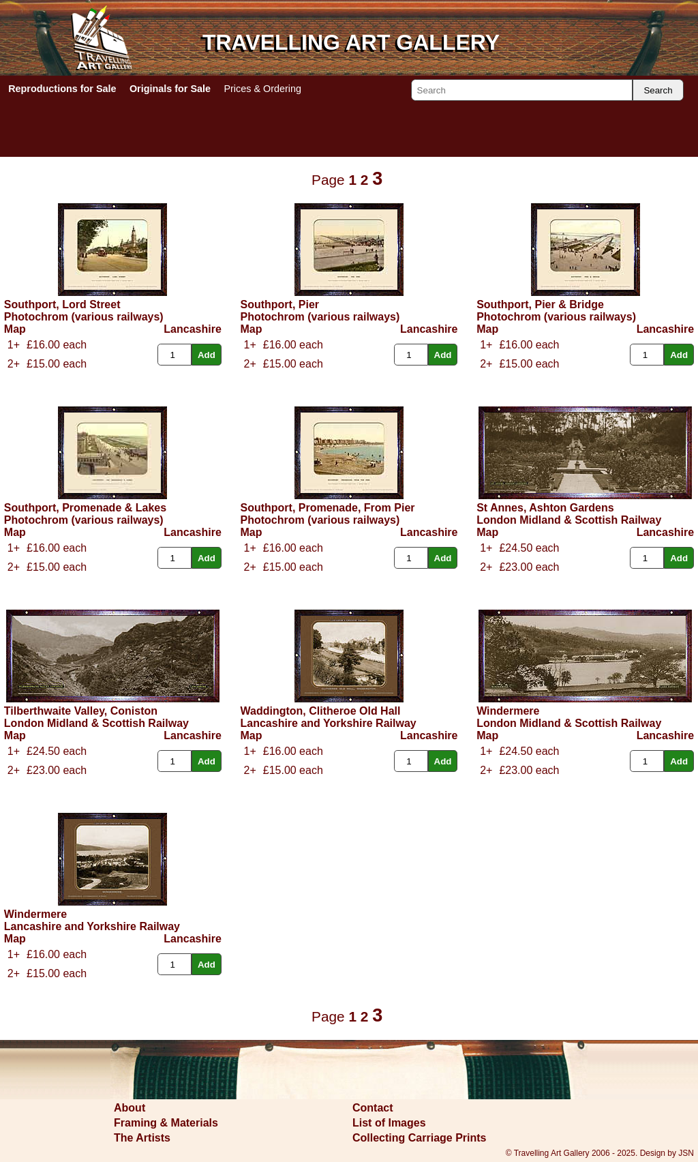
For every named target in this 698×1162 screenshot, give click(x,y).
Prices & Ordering (262, 88)
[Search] (522, 90)
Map (15, 329)
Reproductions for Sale (62, 88)
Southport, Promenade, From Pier (327, 507)
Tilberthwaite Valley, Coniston (80, 711)
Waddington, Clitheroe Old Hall (320, 711)
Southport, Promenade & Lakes (85, 507)
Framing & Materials (166, 1123)
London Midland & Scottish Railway (568, 520)
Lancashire (192, 329)
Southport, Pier (279, 304)
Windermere (507, 711)
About (129, 1108)
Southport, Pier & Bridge (540, 304)
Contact (372, 1108)
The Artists (142, 1138)
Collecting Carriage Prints (419, 1138)
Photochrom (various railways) (84, 317)
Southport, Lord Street (62, 304)
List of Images (389, 1123)
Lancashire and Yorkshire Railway (328, 723)
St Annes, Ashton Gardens (545, 507)
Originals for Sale (170, 88)
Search (657, 90)
